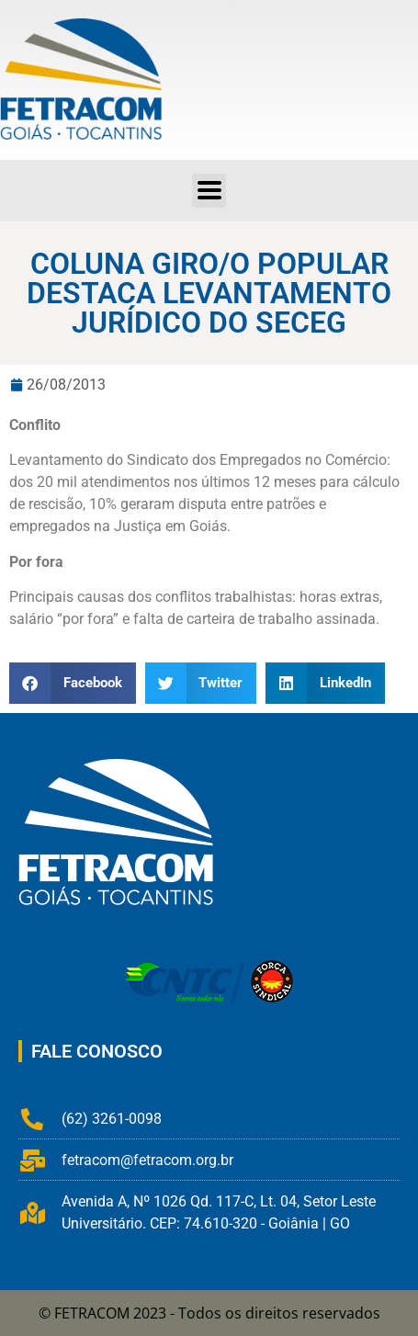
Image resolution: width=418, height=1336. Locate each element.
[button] (72, 683)
